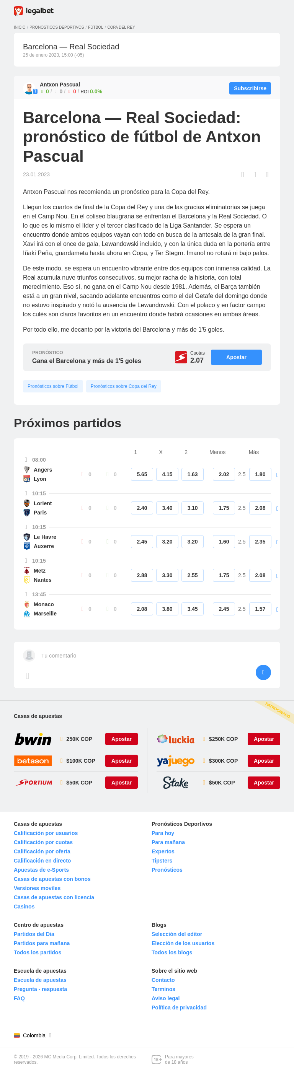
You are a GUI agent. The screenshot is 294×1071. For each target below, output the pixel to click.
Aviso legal (166, 998)
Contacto (163, 980)
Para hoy (163, 833)
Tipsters (162, 861)
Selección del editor (177, 934)
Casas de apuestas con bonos (52, 879)
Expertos (163, 851)
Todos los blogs (172, 952)
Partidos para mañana (42, 943)
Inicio (20, 27)
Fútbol (95, 27)
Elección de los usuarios (183, 943)
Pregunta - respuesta (40, 989)
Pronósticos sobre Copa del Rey (124, 386)
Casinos (24, 906)
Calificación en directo (42, 861)
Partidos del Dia (34, 934)
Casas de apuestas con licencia (54, 897)
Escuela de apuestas (40, 980)
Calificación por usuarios (46, 833)
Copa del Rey (121, 27)
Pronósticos (167, 870)
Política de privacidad (179, 1007)
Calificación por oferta (42, 851)
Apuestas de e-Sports (41, 870)
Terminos (163, 989)
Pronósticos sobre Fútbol (53, 386)
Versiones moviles (37, 888)
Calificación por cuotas (43, 842)
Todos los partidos (37, 952)
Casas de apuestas (38, 716)
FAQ (19, 998)
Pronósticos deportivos (56, 27)
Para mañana (168, 842)
